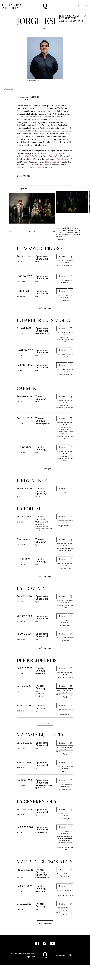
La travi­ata (31, 588)
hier (65, 845)
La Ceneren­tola (37, 801)
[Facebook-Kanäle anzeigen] (37, 943)
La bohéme (29, 159)
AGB (71, 955)
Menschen (8, 89)
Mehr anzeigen (45, 308)
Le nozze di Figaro (44, 153)
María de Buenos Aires (45, 862)
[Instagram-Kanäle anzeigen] (44, 943)
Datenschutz (60, 955)
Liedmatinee (32, 480)
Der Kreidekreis (34, 167)
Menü (86, 6)
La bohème (30, 508)
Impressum (30, 956)
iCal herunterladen (70, 256)
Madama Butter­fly (40, 735)
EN (79, 6)
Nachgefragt (39, 696)
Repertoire (23, 188)
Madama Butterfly (52, 162)
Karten (62, 256)
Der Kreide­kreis (37, 660)
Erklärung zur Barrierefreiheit (22, 953)
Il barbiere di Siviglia (43, 320)
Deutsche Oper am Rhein (15, 6)
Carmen (52, 156)
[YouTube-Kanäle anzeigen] (52, 943)
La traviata (66, 159)
